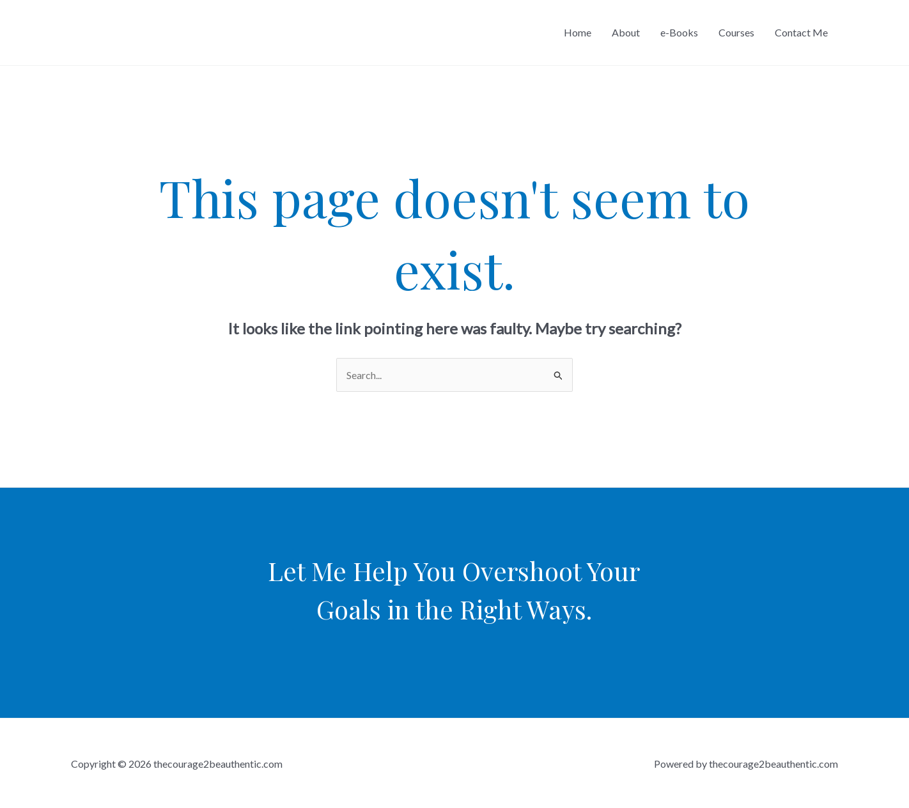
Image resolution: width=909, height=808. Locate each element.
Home (577, 32)
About (626, 32)
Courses (736, 32)
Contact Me (801, 32)
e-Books (679, 32)
